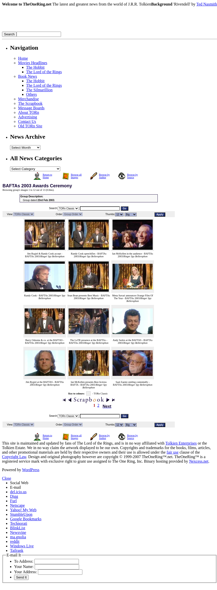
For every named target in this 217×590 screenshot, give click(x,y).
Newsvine (18, 532)
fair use (173, 452)
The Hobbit (35, 67)
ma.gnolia (18, 537)
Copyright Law (14, 457)
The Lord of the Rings (44, 72)
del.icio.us (18, 492)
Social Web (19, 483)
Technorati (18, 523)
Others (31, 94)
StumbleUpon (21, 514)
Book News (27, 76)
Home (23, 58)
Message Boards (31, 108)
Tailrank (16, 550)
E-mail (15, 487)
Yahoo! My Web (23, 510)
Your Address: (25, 572)
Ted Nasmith (206, 4)
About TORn (28, 112)
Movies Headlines (32, 63)
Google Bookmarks (25, 519)
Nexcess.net (198, 461)
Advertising (27, 117)
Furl (13, 501)
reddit (14, 541)
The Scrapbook (30, 103)
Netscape (17, 505)
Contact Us (27, 121)
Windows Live (22, 546)
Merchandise (28, 99)
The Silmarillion (39, 90)
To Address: (23, 561)
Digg (14, 496)
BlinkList (17, 528)
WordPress (30, 470)
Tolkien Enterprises (181, 443)
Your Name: (24, 566)
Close (6, 478)
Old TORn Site (30, 126)
